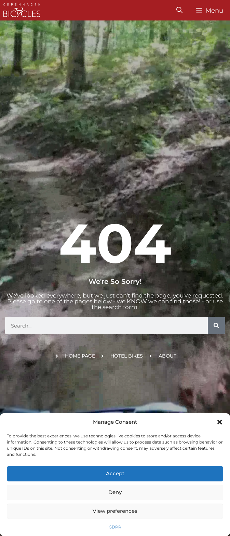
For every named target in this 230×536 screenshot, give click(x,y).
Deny (115, 492)
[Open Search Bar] (179, 10)
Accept (115, 473)
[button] (219, 422)
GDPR (115, 527)
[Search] (216, 325)
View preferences (115, 511)
